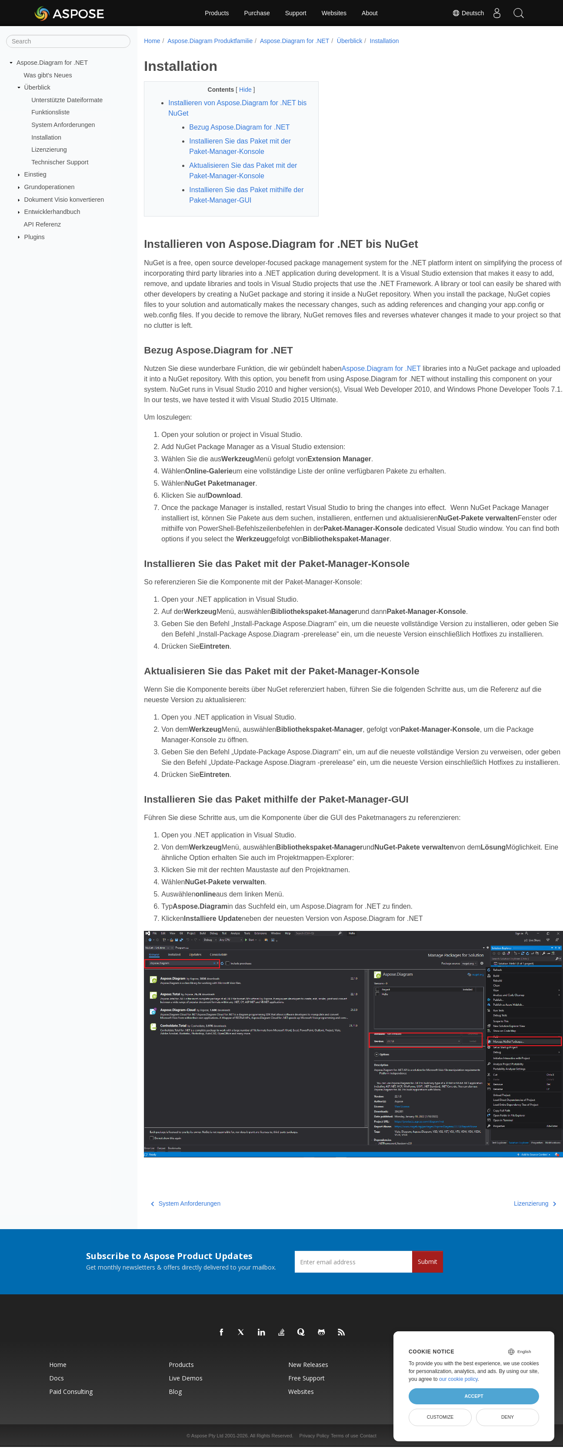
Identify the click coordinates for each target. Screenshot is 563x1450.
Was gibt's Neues (48, 74)
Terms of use (344, 1440)
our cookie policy (458, 1379)
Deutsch (467, 13)
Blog (175, 1397)
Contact (368, 1440)
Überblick (37, 87)
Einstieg (35, 174)
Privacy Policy (314, 1440)
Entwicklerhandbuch (52, 211)
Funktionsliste (50, 112)
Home (152, 40)
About (370, 13)
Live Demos (186, 1383)
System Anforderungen (63, 124)
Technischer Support (59, 162)
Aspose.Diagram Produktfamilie (210, 40)
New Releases (308, 1370)
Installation (46, 136)
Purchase (257, 13)
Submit (427, 1267)
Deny (507, 1417)
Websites (334, 13)
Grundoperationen (49, 186)
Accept (473, 1396)
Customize (440, 1417)
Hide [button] (240, 89)
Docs (56, 1383)
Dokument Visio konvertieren (64, 199)
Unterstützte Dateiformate (67, 100)
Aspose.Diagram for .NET (52, 62)
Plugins (34, 236)
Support (295, 13)
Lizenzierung (49, 149)
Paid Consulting (71, 1397)
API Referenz (42, 224)
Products (217, 13)
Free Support (306, 1383)
